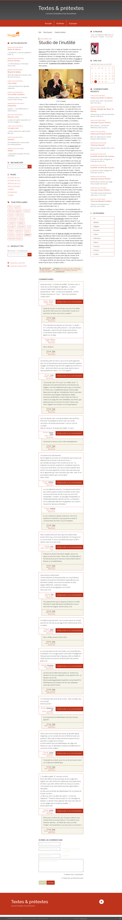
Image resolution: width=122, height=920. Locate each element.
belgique (21, 223)
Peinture (96, 250)
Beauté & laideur (14, 72)
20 (95, 79)
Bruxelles (96, 230)
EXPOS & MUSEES (14, 187)
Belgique (64, 268)
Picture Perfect (14, 61)
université (48, 271)
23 (106, 79)
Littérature (76, 268)
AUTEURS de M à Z (14, 181)
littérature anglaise (15, 211)
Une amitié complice (16, 94)
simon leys (59, 269)
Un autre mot (13, 128)
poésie (17, 207)
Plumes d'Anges (96, 109)
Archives (60, 23)
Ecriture (11, 235)
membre (77, 59)
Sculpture (12, 223)
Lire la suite (109, 37)
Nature (95, 242)
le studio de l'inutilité (70, 269)
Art (94, 218)
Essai (21, 219)
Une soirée (12, 83)
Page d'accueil (47, 32)
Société (47, 269)
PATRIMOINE (12, 192)
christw (51, 752)
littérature (57, 270)
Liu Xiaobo (64, 183)
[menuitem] (48, 23)
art (29, 227)
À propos (73, 23)
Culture (69, 268)
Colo (52, 594)
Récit (10, 207)
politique (74, 270)
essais (79, 269)
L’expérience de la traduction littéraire (61, 63)
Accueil (48, 23)
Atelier (10, 151)
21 (99, 79)
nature (27, 231)
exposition (21, 227)
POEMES (11, 195)
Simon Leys (42, 52)
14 (99, 76)
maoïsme (64, 228)
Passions (42, 269)
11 (112, 73)
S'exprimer (12, 106)
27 (95, 82)
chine (63, 270)
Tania (53, 318)
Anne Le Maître (51, 433)
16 (106, 76)
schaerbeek (12, 219)
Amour (19, 235)
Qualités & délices (60, 32)
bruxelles (12, 227)
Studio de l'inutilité (57, 42)
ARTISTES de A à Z (14, 184)
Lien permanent (45, 268)
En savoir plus (83, 918)
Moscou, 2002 (13, 117)
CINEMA (11, 189)
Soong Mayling (58, 218)
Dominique (50, 665)
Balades (96, 222)
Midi (40, 32)
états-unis (19, 215)
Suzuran (11, 139)
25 (112, 79)
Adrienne (50, 482)
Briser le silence (14, 49)
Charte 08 (47, 190)
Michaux (51, 131)
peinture (19, 231)
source (63, 101)
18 (112, 76)
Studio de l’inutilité (63, 233)
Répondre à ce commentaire (70, 302)
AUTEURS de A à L (14, 178)
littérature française (15, 239)
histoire (26, 211)
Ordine (51, 253)
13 (95, 76)
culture (27, 235)
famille (11, 231)
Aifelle (51, 629)
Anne (51, 375)
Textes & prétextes (61, 8)
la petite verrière (97, 156)
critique (68, 270)
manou (93, 98)
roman (11, 215)
